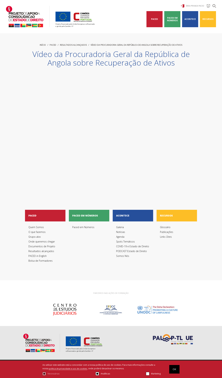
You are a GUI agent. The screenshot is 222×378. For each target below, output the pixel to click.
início (43, 44)
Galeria (120, 227)
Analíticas (105, 373)
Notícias (120, 232)
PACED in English (37, 256)
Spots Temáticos (125, 241)
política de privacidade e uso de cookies (68, 368)
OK (174, 369)
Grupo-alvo (34, 236)
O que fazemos (37, 232)
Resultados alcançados (73, 44)
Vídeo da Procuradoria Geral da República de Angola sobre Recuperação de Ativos (136, 44)
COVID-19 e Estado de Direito (132, 246)
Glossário (165, 227)
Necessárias (53, 373)
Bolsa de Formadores (40, 260)
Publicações (166, 232)
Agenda (120, 236)
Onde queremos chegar (41, 241)
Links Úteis (166, 236)
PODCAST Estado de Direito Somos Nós (131, 253)
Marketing (156, 373)
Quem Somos (36, 227)
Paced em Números (172, 19)
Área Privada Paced (192, 6)
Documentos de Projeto (41, 246)
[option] (64, 310)
